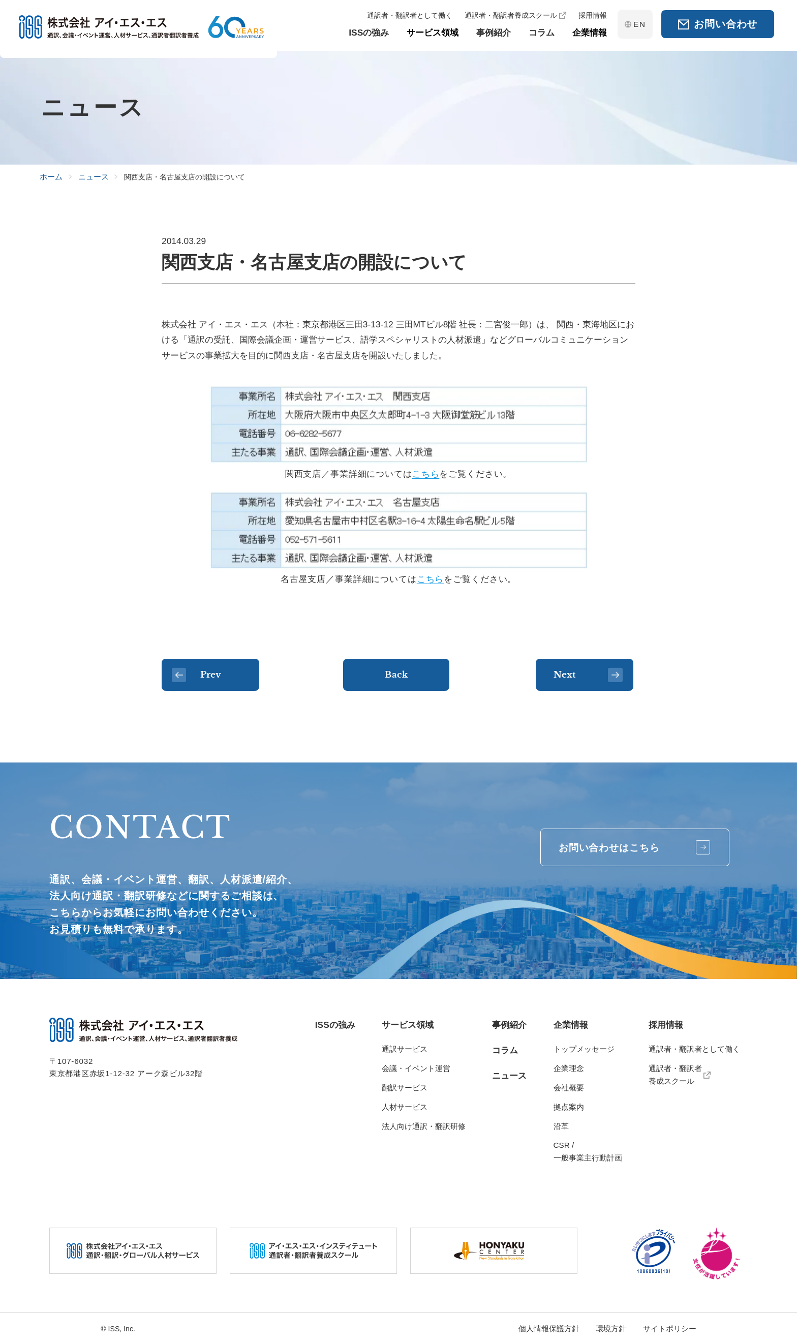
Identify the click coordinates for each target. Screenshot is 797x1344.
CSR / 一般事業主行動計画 (588, 1151)
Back (398, 675)
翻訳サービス (404, 1087)
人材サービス (404, 1107)
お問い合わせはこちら (626, 848)
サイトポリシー (669, 1328)
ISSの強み (335, 1025)
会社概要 (569, 1087)
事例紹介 (509, 1025)
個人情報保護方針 (548, 1328)
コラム (505, 1050)
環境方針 (611, 1328)
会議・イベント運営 (416, 1068)
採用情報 (666, 1025)
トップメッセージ (584, 1049)
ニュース (509, 1076)
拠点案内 (569, 1107)
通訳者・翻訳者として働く (694, 1049)
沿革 (561, 1126)
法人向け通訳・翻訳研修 (424, 1126)
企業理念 (569, 1068)
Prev (203, 675)
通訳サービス (404, 1049)
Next (589, 675)
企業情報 (571, 1025)
